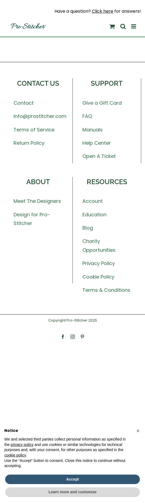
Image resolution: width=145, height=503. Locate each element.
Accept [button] (72, 479)
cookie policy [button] (15, 455)
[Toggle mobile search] (123, 26)
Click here (102, 11)
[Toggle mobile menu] (134, 26)
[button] (138, 430)
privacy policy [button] (22, 444)
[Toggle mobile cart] (112, 26)
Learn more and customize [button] (72, 492)
